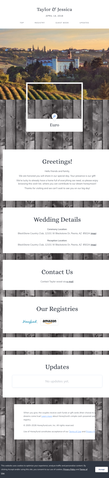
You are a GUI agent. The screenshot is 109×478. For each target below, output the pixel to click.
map (93, 233)
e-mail (70, 281)
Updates (85, 23)
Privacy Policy (92, 431)
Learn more (46, 416)
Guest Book (62, 23)
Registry (39, 23)
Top (21, 23)
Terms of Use (75, 431)
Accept (102, 469)
